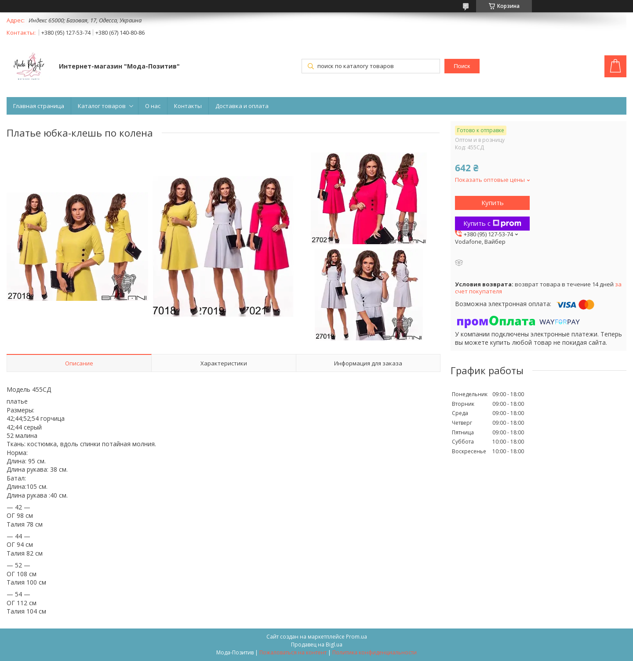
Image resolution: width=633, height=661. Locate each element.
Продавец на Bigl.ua (316, 644)
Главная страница (38, 106)
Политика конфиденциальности (374, 652)
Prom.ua (356, 636)
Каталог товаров (102, 106)
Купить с (492, 223)
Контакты (188, 106)
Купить (492, 202)
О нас (152, 106)
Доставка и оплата (242, 106)
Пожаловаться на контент (293, 652)
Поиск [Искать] (462, 66)
